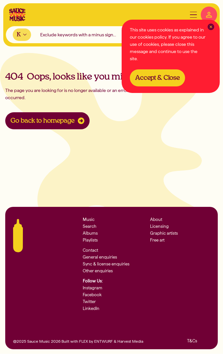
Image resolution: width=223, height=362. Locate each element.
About (156, 219)
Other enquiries (98, 271)
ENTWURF (103, 341)
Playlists (90, 240)
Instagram (92, 288)
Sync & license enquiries (106, 264)
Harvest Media (130, 341)
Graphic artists (164, 233)
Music (88, 219)
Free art (157, 240)
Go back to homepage (47, 121)
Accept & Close (157, 78)
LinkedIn (91, 308)
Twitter (89, 301)
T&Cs (192, 341)
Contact (90, 250)
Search (89, 226)
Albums (90, 233)
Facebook (92, 295)
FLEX (83, 341)
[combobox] (22, 34)
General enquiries (100, 257)
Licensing (159, 226)
